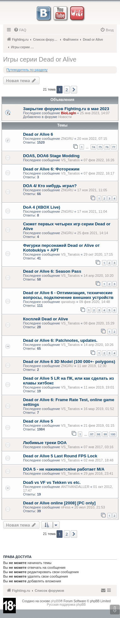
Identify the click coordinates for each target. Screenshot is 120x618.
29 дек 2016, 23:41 (98, 473)
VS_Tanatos (70, 160)
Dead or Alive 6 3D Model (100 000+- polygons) (69, 361)
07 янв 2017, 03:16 (98, 447)
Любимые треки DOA (45, 442)
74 (93, 147)
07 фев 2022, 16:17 (99, 173)
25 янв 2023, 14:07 (95, 113)
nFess (65, 507)
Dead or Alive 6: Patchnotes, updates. (60, 340)
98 (98, 434)
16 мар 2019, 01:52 (99, 409)
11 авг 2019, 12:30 (91, 366)
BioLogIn (68, 113)
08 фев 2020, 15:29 (99, 323)
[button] (74, 89)
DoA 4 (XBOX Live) (41, 207)
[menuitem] (20, 30)
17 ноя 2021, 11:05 (92, 190)
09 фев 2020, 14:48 (94, 302)
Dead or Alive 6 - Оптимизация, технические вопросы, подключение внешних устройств (68, 295)
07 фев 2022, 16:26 (99, 160)
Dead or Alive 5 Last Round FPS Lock (60, 456)
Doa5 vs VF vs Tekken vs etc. (52, 482)
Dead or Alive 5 (38, 421)
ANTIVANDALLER (75, 487)
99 (105, 434)
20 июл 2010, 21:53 (89, 507)
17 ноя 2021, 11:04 (92, 211)
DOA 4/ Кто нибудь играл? (50, 185)
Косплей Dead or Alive (45, 319)
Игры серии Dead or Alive (39, 59)
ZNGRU (67, 138)
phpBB (55, 601)
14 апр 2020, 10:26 (99, 345)
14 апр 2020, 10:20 (99, 275)
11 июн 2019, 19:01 (99, 387)
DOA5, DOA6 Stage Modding (51, 155)
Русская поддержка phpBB (66, 604)
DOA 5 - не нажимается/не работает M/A (64, 469)
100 (113, 434)
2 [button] (67, 89)
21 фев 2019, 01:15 (99, 425)
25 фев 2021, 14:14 (92, 233)
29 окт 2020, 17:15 (98, 254)
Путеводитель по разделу (27, 70)
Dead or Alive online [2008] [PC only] (59, 503)
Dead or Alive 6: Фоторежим (51, 169)
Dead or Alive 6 (38, 134)
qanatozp (68, 302)
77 (113, 147)
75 (100, 147)
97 (91, 434)
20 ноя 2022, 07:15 (92, 138)
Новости (65, 117)
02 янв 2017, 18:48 (98, 460)
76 (106, 147)
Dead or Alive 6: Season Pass (52, 271)
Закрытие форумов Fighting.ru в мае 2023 (66, 108)
